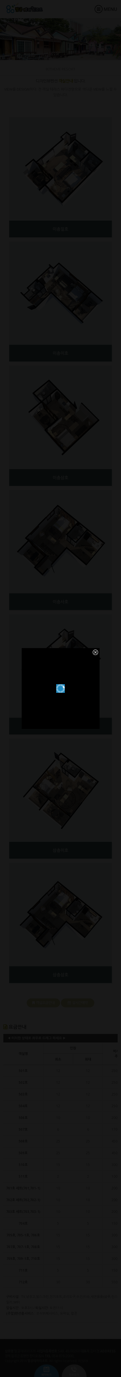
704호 (23, 1223)
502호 (23, 1082)
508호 (23, 1141)
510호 (23, 1164)
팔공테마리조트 (30, 7)
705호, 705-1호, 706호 (23, 1235)
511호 (23, 1176)
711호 (23, 1270)
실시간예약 (78, 1002)
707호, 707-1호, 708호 (23, 1246)
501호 (23, 1070)
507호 (23, 1129)
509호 (23, 1153)
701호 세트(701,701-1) (23, 1188)
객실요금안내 (43, 1002)
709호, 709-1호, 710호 (23, 1258)
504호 (23, 1106)
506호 (23, 1117)
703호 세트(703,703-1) (23, 1211)
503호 (23, 1094)
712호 (23, 1282)
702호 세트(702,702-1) (23, 1200)
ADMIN (83, 1361)
